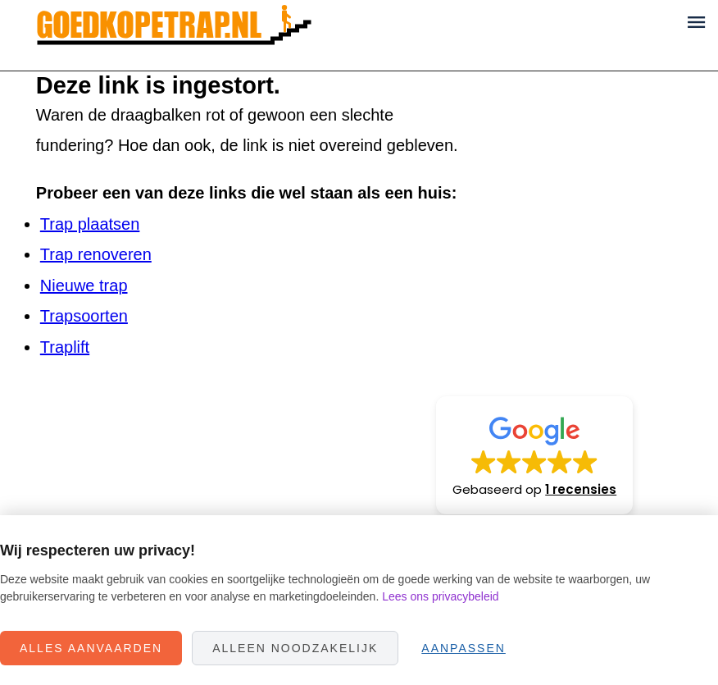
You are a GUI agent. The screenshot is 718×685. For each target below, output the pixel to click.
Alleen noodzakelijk (295, 648)
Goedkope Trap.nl (174, 35)
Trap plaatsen (90, 224)
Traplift (64, 347)
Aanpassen (463, 648)
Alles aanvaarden (91, 648)
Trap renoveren (96, 254)
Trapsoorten (84, 316)
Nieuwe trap (84, 285)
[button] (534, 455)
